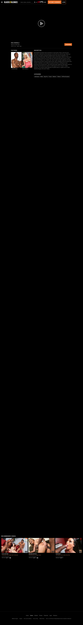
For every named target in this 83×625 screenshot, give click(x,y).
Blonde (54, 76)
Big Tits (45, 76)
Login (63, 2)
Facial (50, 76)
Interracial (37, 76)
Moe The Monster (15, 555)
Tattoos (58, 76)
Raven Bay (58, 553)
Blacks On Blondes (5, 556)
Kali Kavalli (25, 68)
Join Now (68, 44)
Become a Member (54, 2)
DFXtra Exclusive (65, 76)
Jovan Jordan (63, 555)
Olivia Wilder (5, 553)
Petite (41, 76)
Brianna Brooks (33, 553)
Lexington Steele (38, 555)
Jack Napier (58, 555)
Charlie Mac (14, 68)
